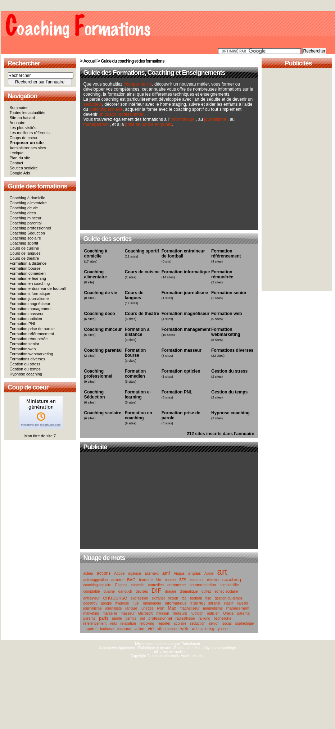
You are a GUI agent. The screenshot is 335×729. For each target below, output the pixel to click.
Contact (16, 163)
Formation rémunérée (29, 339)
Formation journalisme (29, 298)
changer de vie (138, 84)
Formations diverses (27, 359)
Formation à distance (28, 263)
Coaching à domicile (27, 198)
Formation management (31, 308)
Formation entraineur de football (38, 288)
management (96, 124)
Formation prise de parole (32, 329)
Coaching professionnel (30, 228)
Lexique (17, 153)
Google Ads (20, 173)
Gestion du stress (25, 364)
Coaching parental (26, 223)
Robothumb (190, 644)
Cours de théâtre (24, 258)
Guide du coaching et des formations (132, 61)
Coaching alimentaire (28, 203)
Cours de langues (25, 253)
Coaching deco (23, 213)
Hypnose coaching (26, 374)
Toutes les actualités (27, 112)
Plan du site (20, 158)
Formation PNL (23, 324)
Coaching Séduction (27, 233)
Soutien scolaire (24, 168)
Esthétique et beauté (154, 648)
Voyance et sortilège (220, 648)
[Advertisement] (141, 182)
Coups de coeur (24, 138)
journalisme (215, 119)
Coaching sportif (24, 243)
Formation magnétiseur (30, 303)
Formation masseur (27, 313)
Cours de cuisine (24, 248)
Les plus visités (23, 128)
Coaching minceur (26, 218)
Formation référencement (32, 334)
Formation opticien (26, 318)
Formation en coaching (30, 283)
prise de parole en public (148, 124)
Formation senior (25, 344)
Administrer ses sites (28, 148)
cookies (180, 652)
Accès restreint (192, 656)
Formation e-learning (28, 278)
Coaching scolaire (25, 238)
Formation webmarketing (31, 354)
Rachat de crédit (187, 648)
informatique (183, 119)
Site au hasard (22, 117)
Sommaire (19, 107)
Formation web (23, 349)
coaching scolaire (106, 109)
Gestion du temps (25, 369)
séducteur (92, 104)
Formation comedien (28, 273)
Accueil (89, 61)
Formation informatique (30, 293)
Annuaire (18, 122)
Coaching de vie (24, 208)
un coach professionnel (121, 114)
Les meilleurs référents (30, 133)
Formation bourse (25, 268)
